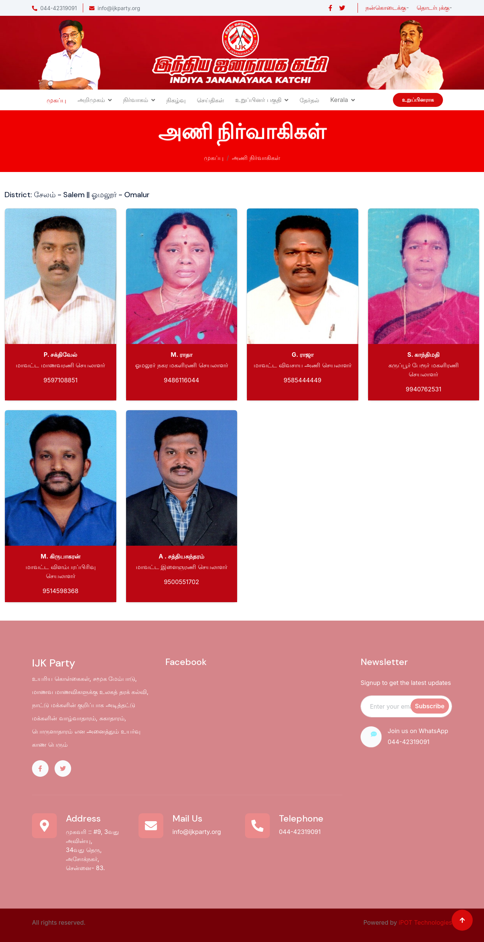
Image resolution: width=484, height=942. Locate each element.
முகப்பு (56, 100)
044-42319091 (54, 8)
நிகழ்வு (176, 100)
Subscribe (429, 706)
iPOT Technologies (425, 922)
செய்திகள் (210, 100)
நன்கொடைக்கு (385, 7)
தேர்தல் (309, 100)
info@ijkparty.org (114, 8)
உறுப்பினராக (418, 100)
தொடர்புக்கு (433, 7)
